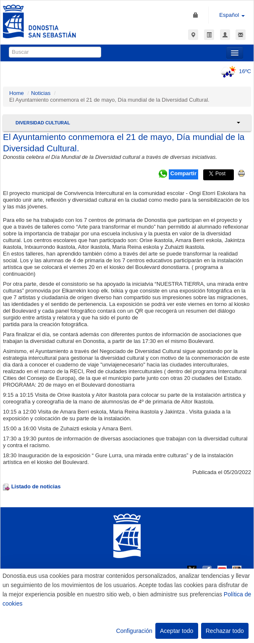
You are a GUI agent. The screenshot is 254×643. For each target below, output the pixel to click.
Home (16, 93)
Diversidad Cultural (43, 122)
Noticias (40, 93)
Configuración (134, 630)
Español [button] (232, 15)
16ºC (234, 71)
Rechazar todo (225, 630)
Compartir (183, 173)
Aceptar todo (176, 630)
